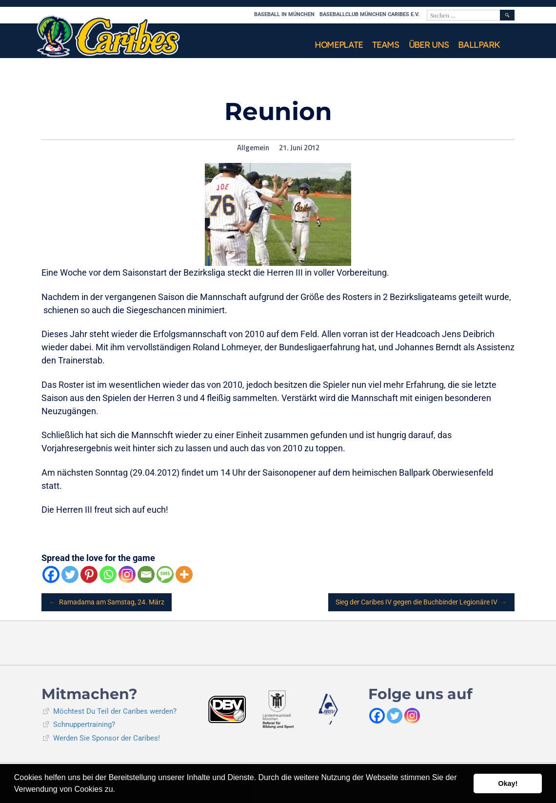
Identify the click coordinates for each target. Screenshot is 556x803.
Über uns (429, 44)
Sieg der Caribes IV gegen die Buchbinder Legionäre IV (422, 602)
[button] (118, 790)
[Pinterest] (89, 574)
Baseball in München (284, 14)
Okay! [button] (507, 783)
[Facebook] (51, 574)
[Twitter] (70, 574)
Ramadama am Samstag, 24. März (106, 602)
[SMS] (165, 574)
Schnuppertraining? (84, 724)
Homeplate (338, 44)
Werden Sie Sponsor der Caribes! (106, 738)
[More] (184, 574)
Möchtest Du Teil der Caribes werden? (115, 711)
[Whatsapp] (108, 574)
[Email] (146, 574)
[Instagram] (127, 574)
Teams (385, 44)
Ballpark (479, 44)
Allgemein (253, 147)
